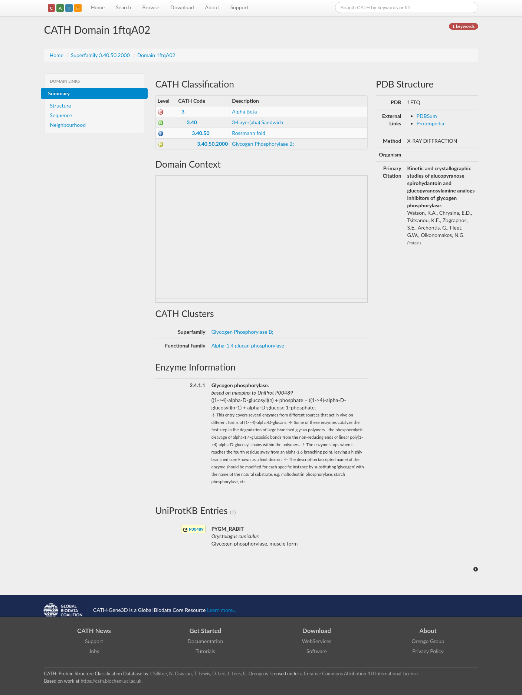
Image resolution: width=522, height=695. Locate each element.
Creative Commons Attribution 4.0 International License (361, 673)
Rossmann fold (248, 133)
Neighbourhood (68, 125)
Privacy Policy (427, 651)
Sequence (61, 115)
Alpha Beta (244, 111)
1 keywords (463, 26)
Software (316, 651)
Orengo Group (427, 641)
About (212, 7)
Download (182, 7)
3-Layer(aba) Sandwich (257, 122)
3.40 (192, 122)
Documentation (205, 641)
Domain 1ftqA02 (156, 55)
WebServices (316, 641)
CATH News (94, 631)
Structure (60, 105)
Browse (150, 7)
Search (123, 7)
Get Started (205, 631)
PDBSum (427, 116)
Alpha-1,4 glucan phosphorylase (247, 345)
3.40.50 (200, 133)
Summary (59, 93)
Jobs (94, 651)
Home (98, 7)
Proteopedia (430, 123)
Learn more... (221, 610)
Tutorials (205, 651)
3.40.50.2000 (212, 144)
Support (239, 7)
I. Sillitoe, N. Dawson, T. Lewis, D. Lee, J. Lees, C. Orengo (207, 673)
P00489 (193, 529)
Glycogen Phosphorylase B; (263, 144)
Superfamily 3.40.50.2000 (101, 55)
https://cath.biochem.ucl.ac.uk (111, 681)
